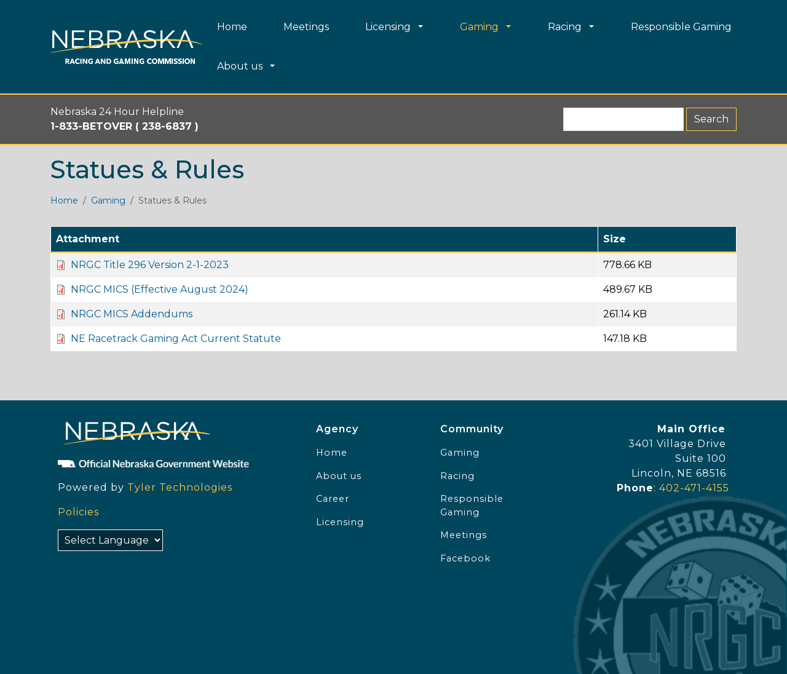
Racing (457, 476)
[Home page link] (126, 47)
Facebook (465, 558)
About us (339, 476)
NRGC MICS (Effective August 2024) (159, 289)
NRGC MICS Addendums (131, 314)
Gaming (108, 200)
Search (711, 119)
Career (332, 498)
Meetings (463, 535)
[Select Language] (110, 540)
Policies (78, 512)
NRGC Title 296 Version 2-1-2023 (150, 265)
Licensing (340, 522)
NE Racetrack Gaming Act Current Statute (176, 338)
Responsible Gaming (472, 505)
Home (64, 200)
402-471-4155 (694, 488)
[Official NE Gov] (174, 463)
